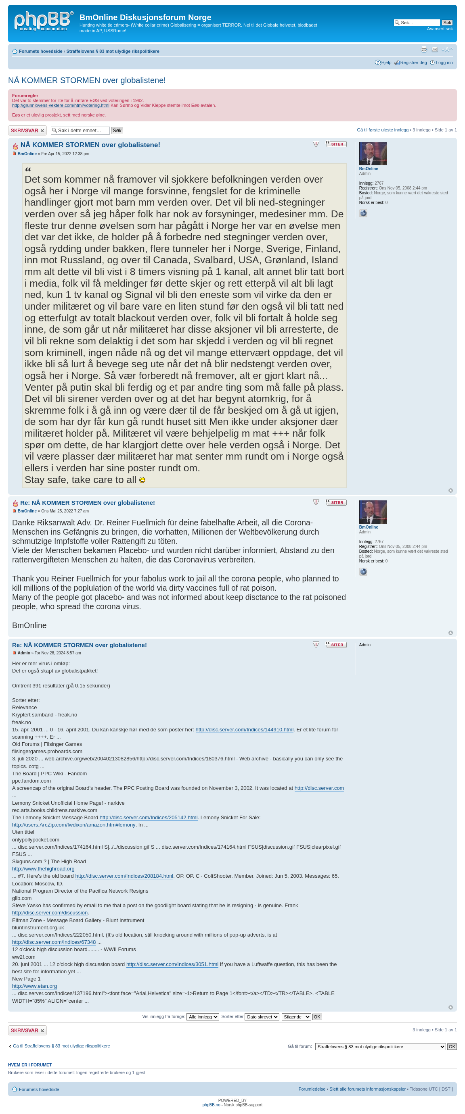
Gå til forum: (300, 1046)
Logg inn (444, 62)
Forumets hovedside (41, 51)
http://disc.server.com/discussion (50, 913)
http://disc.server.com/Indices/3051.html (172, 964)
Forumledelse (312, 1089)
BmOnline (27, 154)
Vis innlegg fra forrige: (180, 1016)
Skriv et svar (27, 130)
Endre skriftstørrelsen (447, 49)
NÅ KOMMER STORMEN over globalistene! (87, 80)
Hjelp (386, 62)
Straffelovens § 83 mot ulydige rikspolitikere (112, 51)
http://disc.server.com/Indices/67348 (54, 942)
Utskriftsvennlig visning (423, 49)
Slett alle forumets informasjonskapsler (367, 1089)
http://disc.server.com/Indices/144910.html (245, 730)
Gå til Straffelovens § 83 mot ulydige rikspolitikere (61, 1045)
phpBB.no (211, 1105)
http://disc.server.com (319, 788)
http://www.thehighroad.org (43, 869)
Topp (450, 490)
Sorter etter (250, 1016)
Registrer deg (413, 62)
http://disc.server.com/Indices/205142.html (149, 817)
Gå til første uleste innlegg (383, 129)
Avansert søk (440, 28)
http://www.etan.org (34, 986)
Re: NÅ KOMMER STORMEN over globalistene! (87, 502)
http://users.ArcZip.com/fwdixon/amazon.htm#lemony (74, 825)
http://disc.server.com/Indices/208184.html (124, 876)
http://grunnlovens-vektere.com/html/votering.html (60, 105)
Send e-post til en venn (434, 49)
